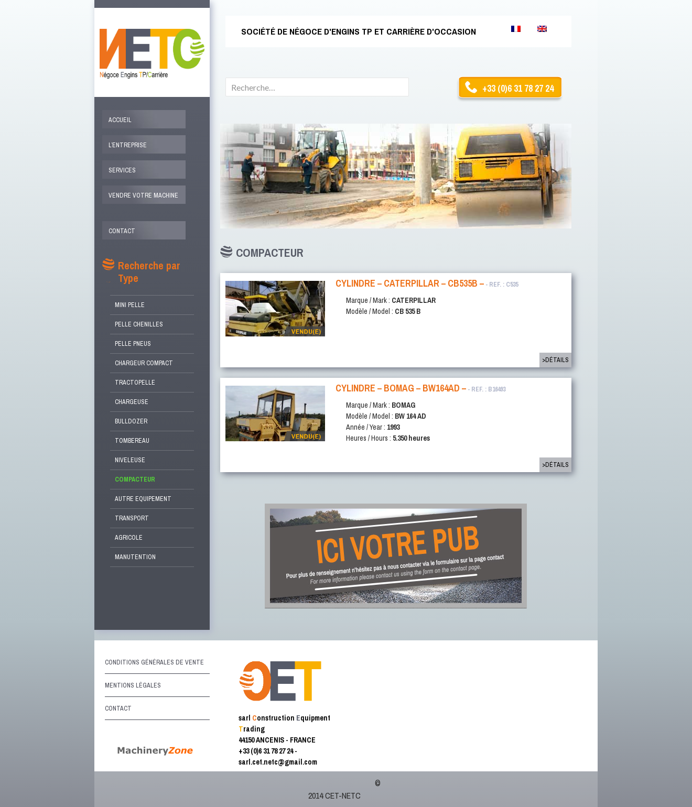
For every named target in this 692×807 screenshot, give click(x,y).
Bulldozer (131, 421)
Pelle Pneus (133, 344)
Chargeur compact (144, 363)
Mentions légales (133, 685)
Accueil (120, 120)
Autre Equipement (143, 499)
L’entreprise (128, 145)
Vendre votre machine (143, 195)
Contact (122, 231)
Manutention (135, 557)
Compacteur (135, 479)
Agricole (129, 537)
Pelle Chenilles (139, 324)
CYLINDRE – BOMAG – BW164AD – (420, 388)
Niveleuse (130, 460)
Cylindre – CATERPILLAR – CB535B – (427, 283)
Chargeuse (131, 402)
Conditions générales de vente (154, 662)
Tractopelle (135, 382)
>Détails (555, 360)
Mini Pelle (130, 305)
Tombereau (132, 441)
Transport (132, 518)
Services (122, 170)
